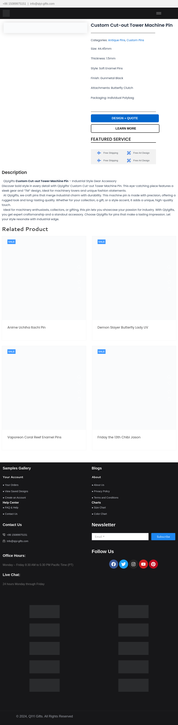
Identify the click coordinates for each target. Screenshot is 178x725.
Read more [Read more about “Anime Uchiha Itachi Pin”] (79, 289)
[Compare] (79, 282)
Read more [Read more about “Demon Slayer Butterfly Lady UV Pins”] (168, 289)
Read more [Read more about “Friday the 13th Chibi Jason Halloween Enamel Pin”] (168, 399)
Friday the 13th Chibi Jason (119, 438)
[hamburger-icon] (159, 13)
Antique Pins (117, 40)
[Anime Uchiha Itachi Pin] (79, 268)
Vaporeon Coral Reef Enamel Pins (34, 438)
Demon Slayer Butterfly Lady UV (123, 328)
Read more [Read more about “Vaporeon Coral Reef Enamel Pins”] (79, 399)
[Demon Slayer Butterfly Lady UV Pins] (168, 268)
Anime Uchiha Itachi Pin (26, 328)
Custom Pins (136, 40)
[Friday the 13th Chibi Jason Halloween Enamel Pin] (168, 377)
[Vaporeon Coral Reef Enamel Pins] (79, 377)
